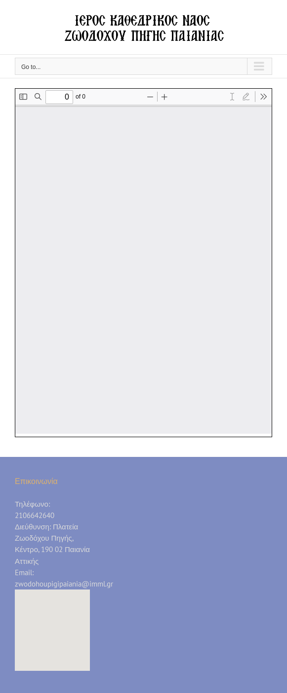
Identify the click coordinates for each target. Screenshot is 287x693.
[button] (52, 621)
